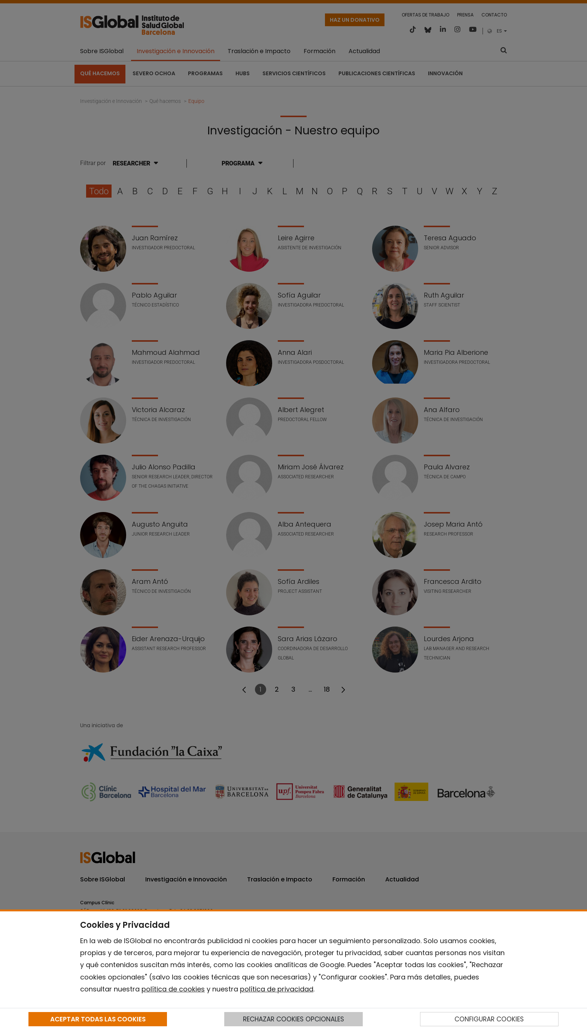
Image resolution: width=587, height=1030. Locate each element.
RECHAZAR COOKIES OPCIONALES (293, 1019)
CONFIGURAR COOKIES (489, 1019)
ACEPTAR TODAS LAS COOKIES (98, 1019)
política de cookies (173, 989)
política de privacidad (276, 989)
